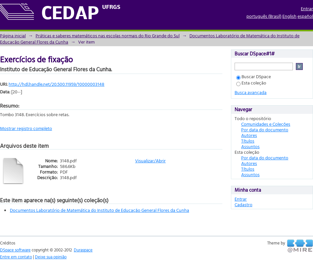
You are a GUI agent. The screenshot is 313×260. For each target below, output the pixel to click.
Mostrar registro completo (26, 128)
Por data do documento (264, 129)
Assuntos (250, 146)
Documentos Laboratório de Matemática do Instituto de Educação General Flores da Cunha (99, 210)
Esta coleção (251, 82)
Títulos (247, 140)
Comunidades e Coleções (265, 123)
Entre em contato (16, 256)
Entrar (307, 8)
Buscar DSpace (253, 76)
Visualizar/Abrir (150, 160)
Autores (249, 135)
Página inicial (13, 35)
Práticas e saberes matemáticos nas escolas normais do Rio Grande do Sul (108, 35)
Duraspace (83, 249)
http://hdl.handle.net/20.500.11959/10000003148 (56, 84)
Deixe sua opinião (51, 256)
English (289, 16)
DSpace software (15, 249)
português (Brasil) (263, 16)
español (305, 16)
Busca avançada (251, 92)
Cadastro (243, 204)
